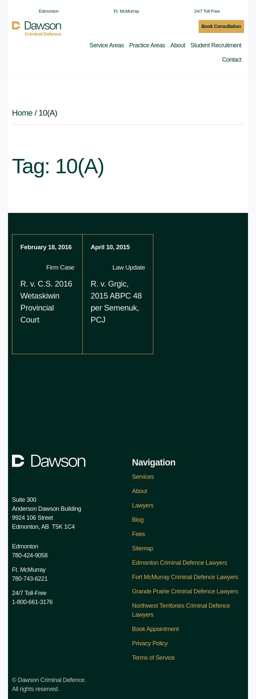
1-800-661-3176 (32, 602)
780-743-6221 (30, 578)
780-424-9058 (30, 555)
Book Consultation (221, 26)
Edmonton (45, 11)
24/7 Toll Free (203, 11)
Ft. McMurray (123, 11)
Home (22, 112)
